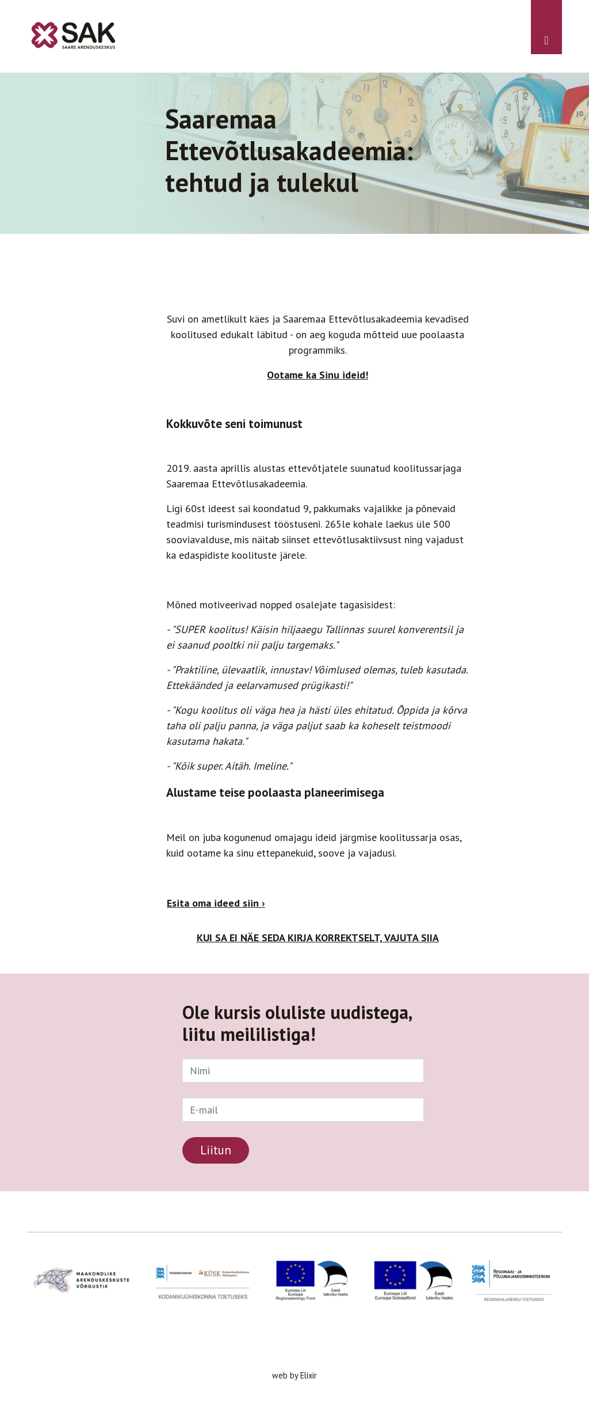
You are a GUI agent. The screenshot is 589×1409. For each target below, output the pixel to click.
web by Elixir (294, 1375)
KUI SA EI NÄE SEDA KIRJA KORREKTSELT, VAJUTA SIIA (318, 937)
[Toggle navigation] (546, 27)
